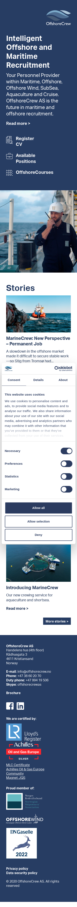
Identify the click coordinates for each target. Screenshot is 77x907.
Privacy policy (17, 869)
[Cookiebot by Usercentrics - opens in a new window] (54, 368)
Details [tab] (38, 380)
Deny (38, 535)
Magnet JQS (15, 778)
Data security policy (21, 873)
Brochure (13, 693)
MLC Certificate (18, 765)
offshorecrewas (29, 684)
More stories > (57, 621)
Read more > (18, 124)
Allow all (38, 508)
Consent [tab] (14, 380)
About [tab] (63, 380)
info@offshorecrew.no (34, 672)
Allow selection (38, 521)
